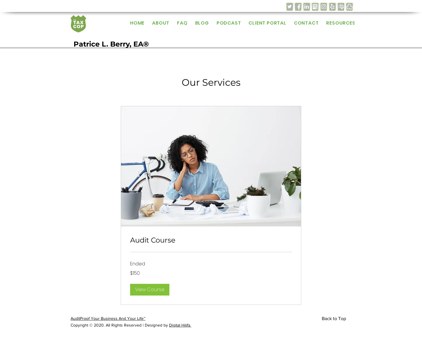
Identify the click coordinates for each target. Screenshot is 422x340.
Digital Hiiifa (180, 325)
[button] (149, 290)
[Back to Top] (335, 318)
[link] (211, 240)
